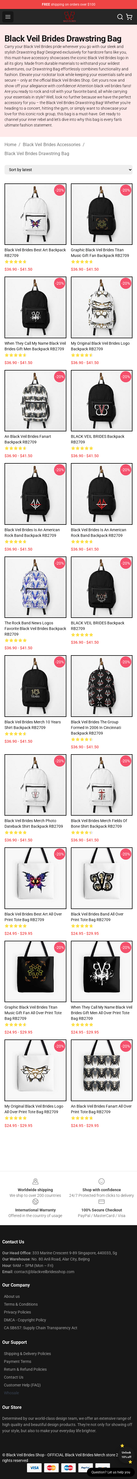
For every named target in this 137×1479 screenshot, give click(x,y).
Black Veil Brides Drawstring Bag (37, 153)
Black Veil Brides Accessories (51, 144)
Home (10, 144)
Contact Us (13, 1377)
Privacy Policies (17, 1312)
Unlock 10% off (126, 1455)
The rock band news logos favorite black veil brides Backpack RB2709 (35, 628)
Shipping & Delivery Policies (27, 1353)
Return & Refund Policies (25, 1369)
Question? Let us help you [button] (110, 1472)
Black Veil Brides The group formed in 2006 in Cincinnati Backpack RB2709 (96, 727)
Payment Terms (17, 1361)
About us (12, 1296)
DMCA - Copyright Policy (25, 1320)
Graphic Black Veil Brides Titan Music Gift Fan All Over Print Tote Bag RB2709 (33, 1013)
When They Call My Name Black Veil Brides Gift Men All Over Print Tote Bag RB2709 (101, 1013)
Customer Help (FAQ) (22, 1385)
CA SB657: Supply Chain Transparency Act (40, 1328)
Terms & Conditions (21, 1304)
